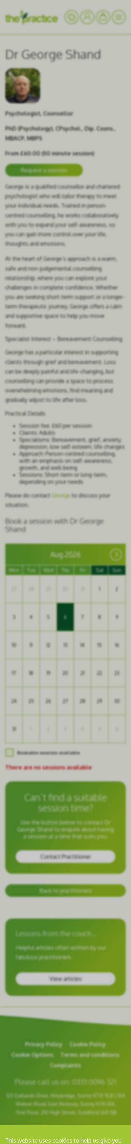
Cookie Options (32, 1054)
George (61, 495)
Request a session (44, 170)
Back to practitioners (65, 890)
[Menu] (119, 17)
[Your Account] (72, 17)
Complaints (65, 1065)
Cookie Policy (88, 1044)
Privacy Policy (44, 1044)
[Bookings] (103, 17)
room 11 (104, 1129)
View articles (66, 978)
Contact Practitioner (66, 856)
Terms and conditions (89, 1054)
